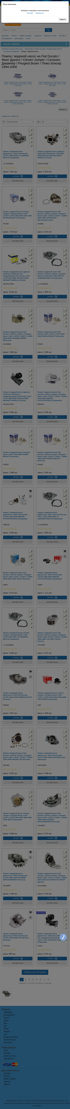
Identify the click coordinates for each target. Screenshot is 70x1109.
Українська (39, 13)
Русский (29, 13)
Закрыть (63, 19)
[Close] (66, 4)
